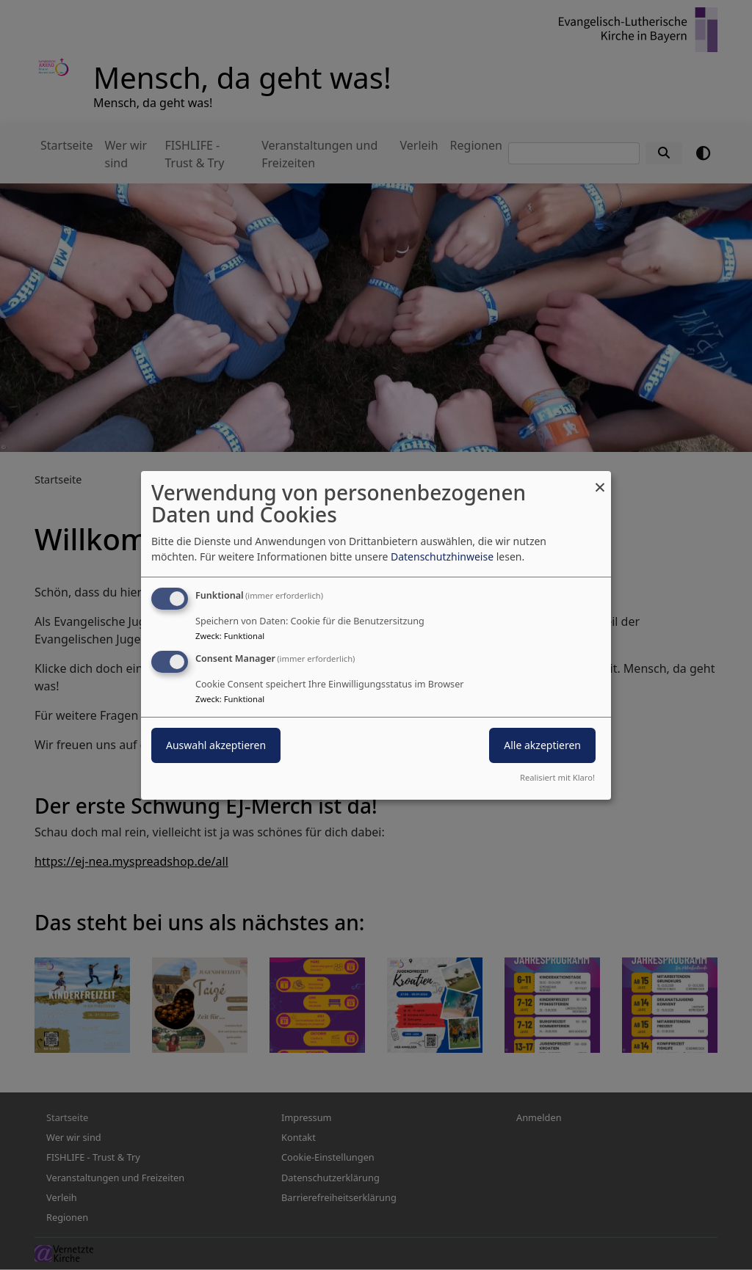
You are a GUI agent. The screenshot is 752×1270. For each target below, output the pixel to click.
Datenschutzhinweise (442, 556)
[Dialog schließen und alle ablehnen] (600, 479)
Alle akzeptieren (542, 745)
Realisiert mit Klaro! (557, 777)
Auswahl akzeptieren (216, 745)
